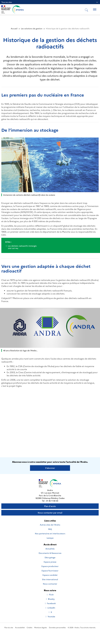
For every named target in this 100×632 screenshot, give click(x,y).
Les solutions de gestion (31, 28)
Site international (50, 579)
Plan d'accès (50, 506)
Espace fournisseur (50, 570)
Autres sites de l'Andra (50, 524)
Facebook (50, 603)
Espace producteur (50, 566)
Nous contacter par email (50, 512)
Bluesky (50, 599)
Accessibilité (20, 627)
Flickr (50, 594)
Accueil (14, 28)
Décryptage (50, 557)
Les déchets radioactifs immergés (50, 247)
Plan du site (8, 627)
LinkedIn (50, 607)
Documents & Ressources (50, 553)
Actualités (50, 548)
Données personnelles (57, 627)
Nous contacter (50, 583)
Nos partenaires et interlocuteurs (50, 533)
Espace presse (50, 561)
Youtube (50, 616)
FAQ (50, 529)
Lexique (50, 538)
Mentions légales (40, 627)
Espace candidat (50, 575)
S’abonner (50, 468)
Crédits (29, 627)
